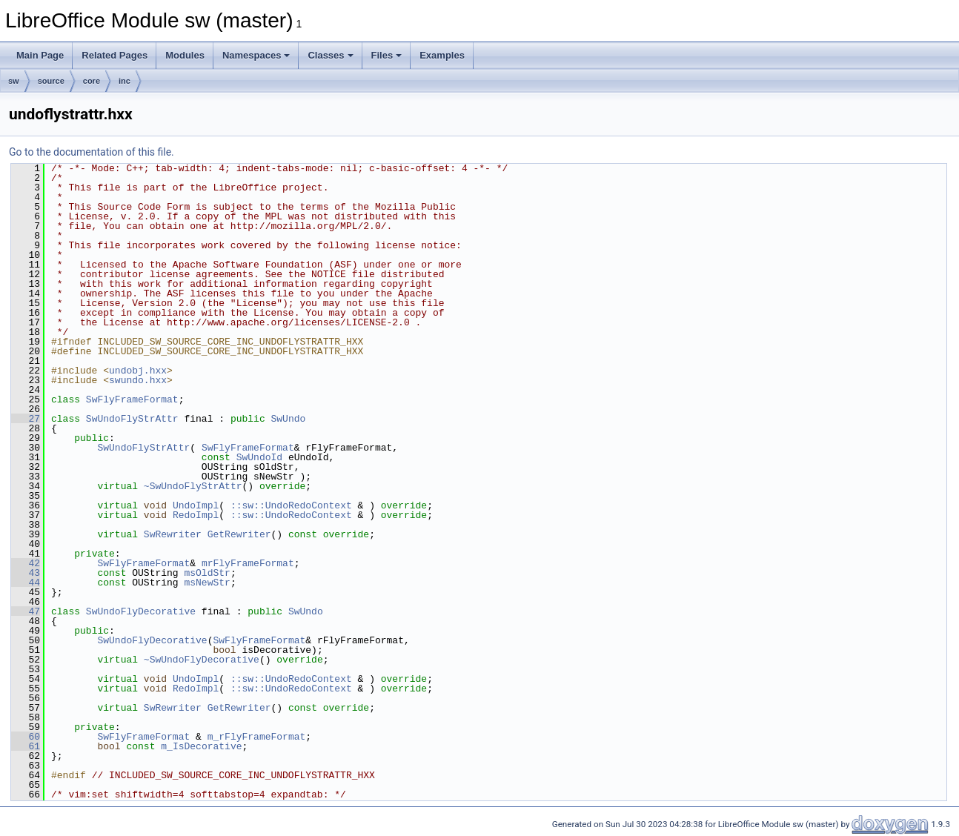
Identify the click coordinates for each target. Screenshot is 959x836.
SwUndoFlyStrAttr (132, 418)
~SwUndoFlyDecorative (201, 659)
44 (25, 582)
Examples (442, 55)
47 (25, 611)
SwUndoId (259, 457)
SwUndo (288, 418)
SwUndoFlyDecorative (141, 611)
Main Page (40, 55)
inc (124, 80)
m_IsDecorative (201, 746)
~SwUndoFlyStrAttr (193, 486)
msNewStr (207, 582)
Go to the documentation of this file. (91, 152)
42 (25, 563)
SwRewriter (173, 534)
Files (386, 55)
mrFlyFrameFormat (248, 563)
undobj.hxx (138, 370)
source (51, 80)
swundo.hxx (138, 380)
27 (25, 418)
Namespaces (256, 55)
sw (13, 80)
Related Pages (114, 55)
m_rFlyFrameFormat (257, 736)
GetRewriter (239, 534)
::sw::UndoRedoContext (291, 505)
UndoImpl (196, 505)
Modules (185, 55)
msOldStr (207, 573)
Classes (330, 55)
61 (25, 746)
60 (25, 736)
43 (25, 573)
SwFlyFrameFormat (132, 399)
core (91, 80)
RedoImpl (196, 515)
